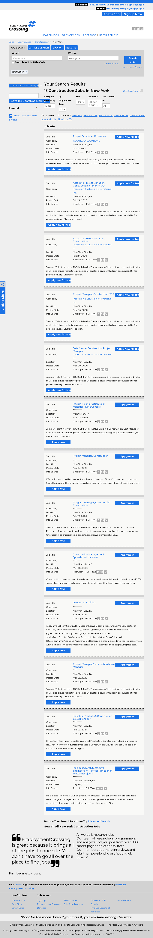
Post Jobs (89, 35)
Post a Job (112, 14)
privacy (18, 884)
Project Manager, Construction (90, 455)
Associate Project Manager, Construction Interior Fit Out (89, 184)
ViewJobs (93, 97)
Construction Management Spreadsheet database (88, 556)
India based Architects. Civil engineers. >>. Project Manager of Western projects (92, 771)
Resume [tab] (71, 47)
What (15, 53)
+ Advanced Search (132, 67)
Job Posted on (108, 99)
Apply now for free (128, 136)
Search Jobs (50, 35)
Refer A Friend (108, 35)
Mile (78, 97)
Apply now (127, 404)
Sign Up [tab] (57, 47)
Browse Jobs (71, 35)
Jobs (11, 41)
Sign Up (41, 900)
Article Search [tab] (39, 47)
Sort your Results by (49, 99)
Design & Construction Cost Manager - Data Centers (89, 405)
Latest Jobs (18, 907)
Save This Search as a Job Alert (29, 100)
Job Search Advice (73, 904)
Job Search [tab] (18, 47)
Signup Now (133, 14)
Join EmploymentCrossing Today (25, 85)
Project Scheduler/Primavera (89, 136)
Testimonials (70, 900)
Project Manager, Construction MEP (93, 294)
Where (72, 53)
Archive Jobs (124, 900)
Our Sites (17, 904)
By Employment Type (65, 100)
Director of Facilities (84, 602)
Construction (42, 41)
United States (111, 63)
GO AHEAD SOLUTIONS (86, 140)
